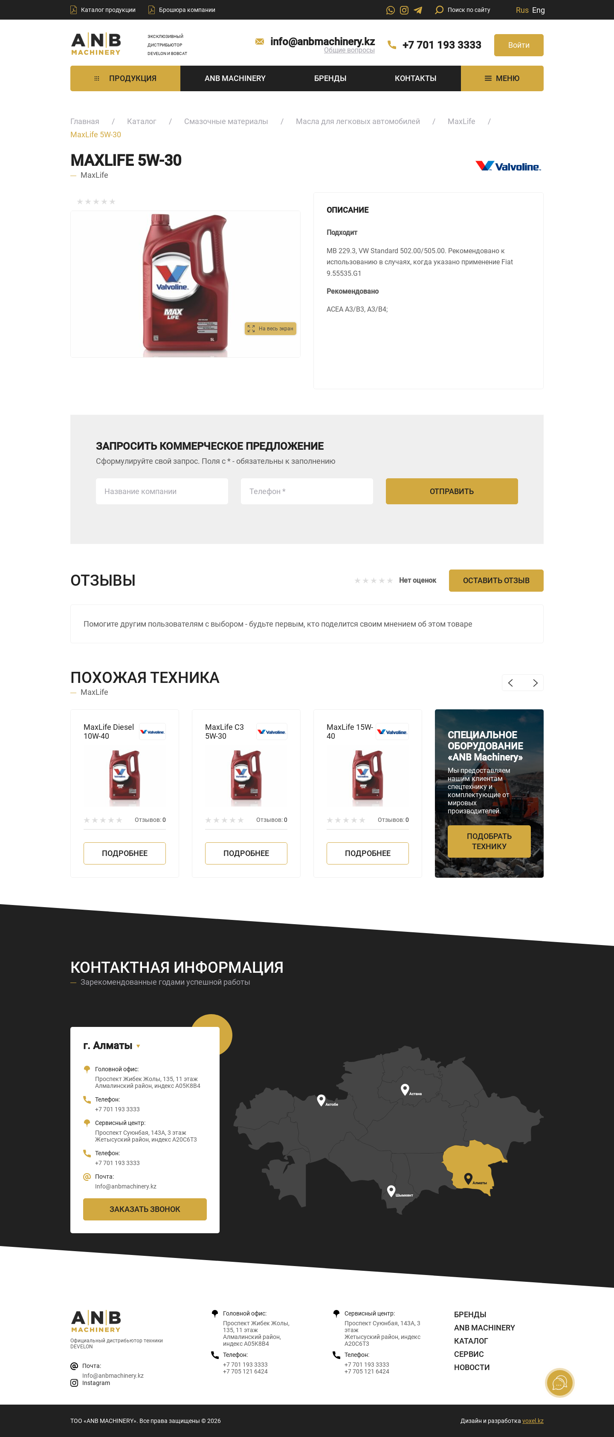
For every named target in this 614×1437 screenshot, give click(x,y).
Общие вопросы (349, 50)
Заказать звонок (145, 1209)
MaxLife (461, 121)
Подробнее (125, 853)
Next (535, 683)
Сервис (469, 1354)
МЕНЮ (502, 78)
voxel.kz (533, 1420)
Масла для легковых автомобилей (358, 121)
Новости (472, 1367)
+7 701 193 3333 (442, 45)
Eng (538, 10)
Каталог (141, 121)
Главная (84, 121)
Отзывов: (150, 819)
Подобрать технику (489, 841)
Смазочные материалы (226, 121)
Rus (522, 10)
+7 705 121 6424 (245, 1371)
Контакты (416, 78)
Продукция (125, 78)
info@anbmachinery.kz (322, 42)
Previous (510, 683)
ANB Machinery (235, 78)
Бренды (330, 78)
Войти (519, 44)
